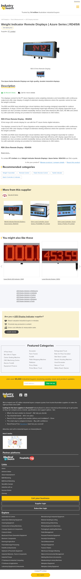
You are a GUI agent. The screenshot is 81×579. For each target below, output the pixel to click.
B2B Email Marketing (8, 481)
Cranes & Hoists (6, 532)
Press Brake (33, 365)
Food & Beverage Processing (10, 545)
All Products (5, 19)
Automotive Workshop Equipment (12, 520)
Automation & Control (8, 517)
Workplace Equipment (48, 563)
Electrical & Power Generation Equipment (14, 535)
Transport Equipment (47, 545)
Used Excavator (59, 362)
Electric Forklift (9, 363)
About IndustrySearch (8, 475)
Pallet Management (47, 532)
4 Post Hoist (8, 352)
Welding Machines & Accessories (51, 557)
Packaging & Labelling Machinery (51, 529)
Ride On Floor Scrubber (62, 354)
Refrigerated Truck (60, 351)
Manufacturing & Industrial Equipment (52, 517)
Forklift (31, 357)
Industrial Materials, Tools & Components (14, 554)
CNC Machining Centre (11, 360)
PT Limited (11, 31)
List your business (40, 498)
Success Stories (6, 490)
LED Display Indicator (31, 19)
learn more (11, 332)
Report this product (73, 162)
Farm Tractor (33, 354)
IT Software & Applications (10, 563)
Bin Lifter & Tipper (10, 355)
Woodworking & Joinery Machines (51, 560)
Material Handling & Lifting (49, 520)
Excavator (32, 351)
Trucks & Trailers (46, 548)
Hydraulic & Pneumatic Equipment (12, 551)
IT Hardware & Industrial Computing (12, 560)
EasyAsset (23, 424)
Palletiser (32, 362)
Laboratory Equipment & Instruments (13, 566)
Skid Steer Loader (60, 357)
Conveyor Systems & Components (12, 529)
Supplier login (40, 503)
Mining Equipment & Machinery (50, 526)
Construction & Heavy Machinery (12, 526)
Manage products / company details (52, 162)
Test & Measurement (17, 19)
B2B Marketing (6, 478)
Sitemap (4, 493)
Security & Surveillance (48, 538)
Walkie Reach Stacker (61, 368)
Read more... (5, 153)
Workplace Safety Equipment (50, 566)
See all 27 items (13, 195)
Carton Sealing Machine (12, 357)
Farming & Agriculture (8, 541)
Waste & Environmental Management (52, 554)
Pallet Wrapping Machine (37, 359)
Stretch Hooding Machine (63, 359)
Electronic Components (9, 538)
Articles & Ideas (6, 471)
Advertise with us (7, 487)
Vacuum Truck (59, 365)
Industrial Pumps (7, 557)
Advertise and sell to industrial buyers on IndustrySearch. (22, 429)
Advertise (77, 1)
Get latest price (7, 28)
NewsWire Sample (7, 484)
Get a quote (40, 575)
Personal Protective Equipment (50, 535)
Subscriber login (40, 508)
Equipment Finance (10, 366)
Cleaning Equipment (8, 523)
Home (3, 468)
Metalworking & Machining (49, 523)
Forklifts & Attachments (9, 548)
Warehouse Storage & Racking (50, 551)
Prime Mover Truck (35, 368)
